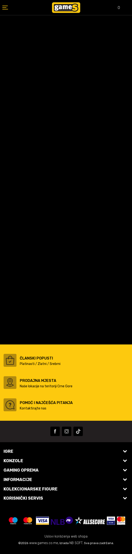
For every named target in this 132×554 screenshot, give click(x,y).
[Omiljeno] (115, 8)
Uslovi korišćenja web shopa (66, 536)
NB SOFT (76, 543)
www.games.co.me (43, 543)
